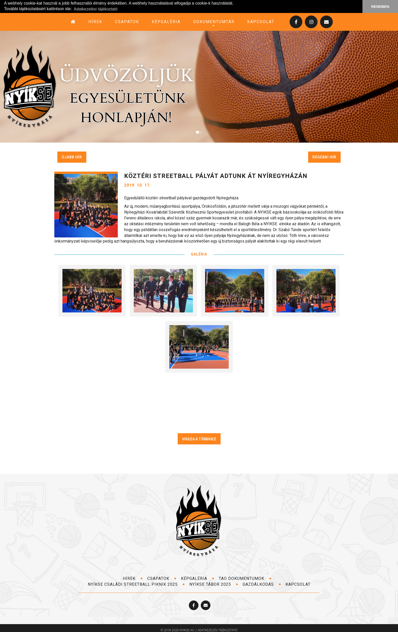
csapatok (127, 21)
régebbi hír (324, 157)
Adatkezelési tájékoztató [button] (96, 9)
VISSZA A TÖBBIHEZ (199, 439)
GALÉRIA (199, 254)
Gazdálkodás (262, 584)
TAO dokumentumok (245, 578)
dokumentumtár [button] (214, 21)
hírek (95, 21)
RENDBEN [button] (380, 7)
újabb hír (72, 157)
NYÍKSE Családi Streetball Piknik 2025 (136, 584)
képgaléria (166, 21)
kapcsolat (260, 21)
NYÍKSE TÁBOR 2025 (213, 584)
